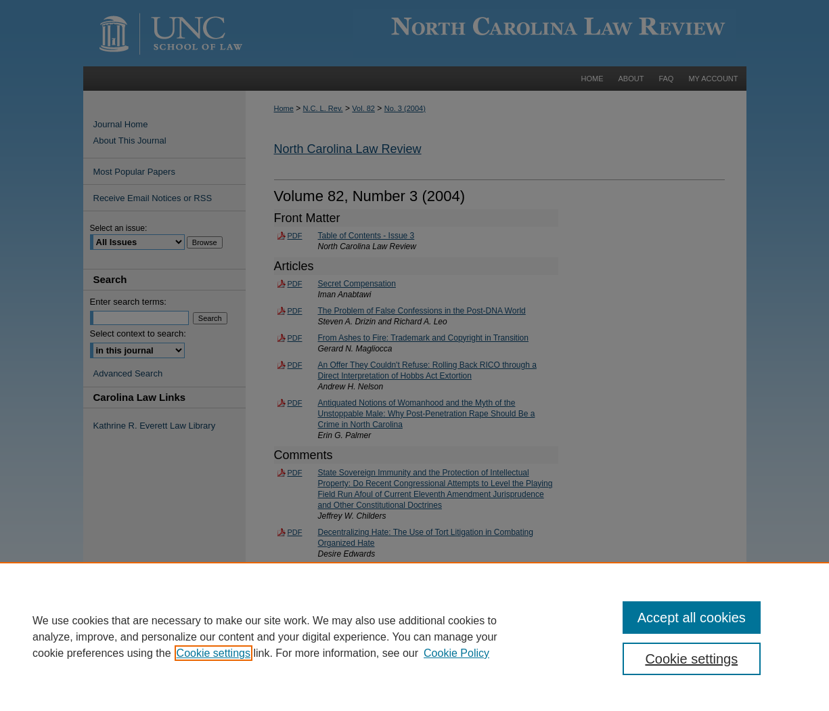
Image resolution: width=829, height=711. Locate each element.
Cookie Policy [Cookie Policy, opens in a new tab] (456, 653)
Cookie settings (213, 653)
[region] (414, 636)
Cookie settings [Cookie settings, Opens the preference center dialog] (691, 658)
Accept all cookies (691, 617)
